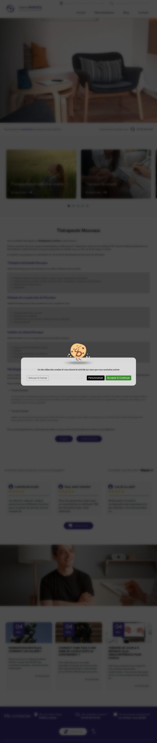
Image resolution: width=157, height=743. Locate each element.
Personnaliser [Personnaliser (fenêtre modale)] (95, 377)
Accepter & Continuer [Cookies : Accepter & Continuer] (118, 377)
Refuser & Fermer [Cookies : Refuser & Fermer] (38, 378)
